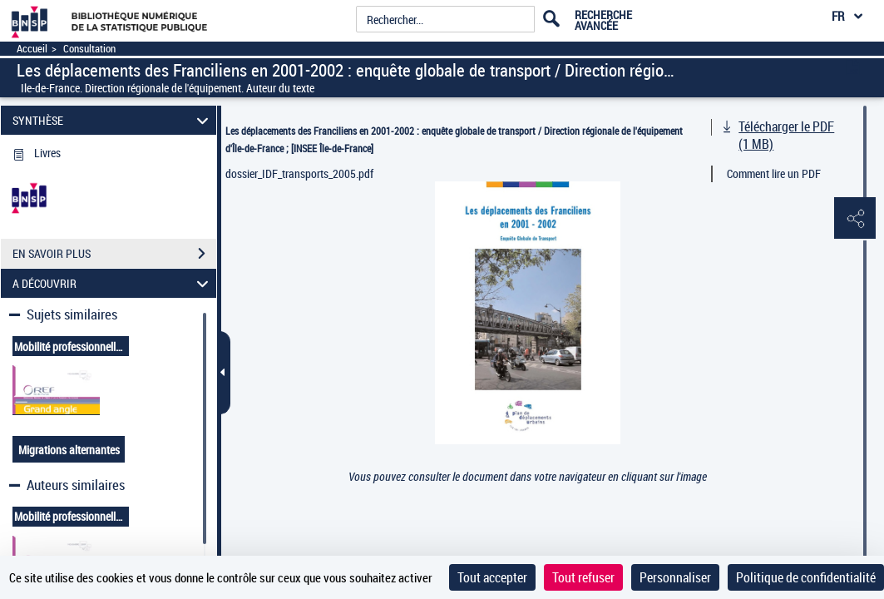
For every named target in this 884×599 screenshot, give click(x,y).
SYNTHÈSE (112, 120)
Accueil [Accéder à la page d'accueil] (32, 49)
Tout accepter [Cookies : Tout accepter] (492, 577)
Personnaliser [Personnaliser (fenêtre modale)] (675, 577)
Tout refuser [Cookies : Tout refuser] (583, 577)
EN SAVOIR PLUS (114, 253)
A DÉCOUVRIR (112, 283)
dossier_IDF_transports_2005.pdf (299, 173)
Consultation (89, 49)
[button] (855, 218)
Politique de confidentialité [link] (806, 577)
